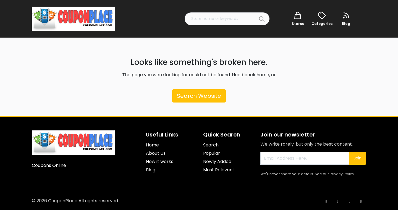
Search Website (199, 96)
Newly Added (217, 161)
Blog (150, 170)
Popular (211, 153)
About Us (156, 153)
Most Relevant (218, 170)
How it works (159, 161)
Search (211, 145)
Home (152, 145)
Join (358, 158)
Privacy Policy (342, 174)
